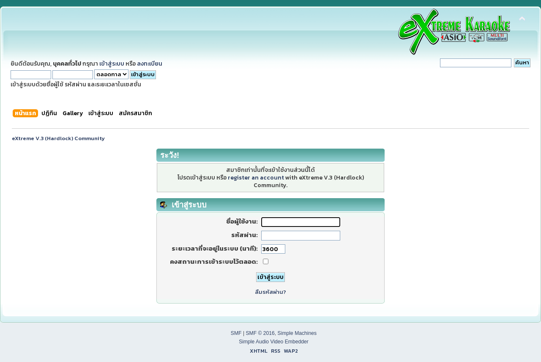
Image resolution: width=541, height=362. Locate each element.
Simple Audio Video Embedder (274, 342)
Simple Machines (297, 333)
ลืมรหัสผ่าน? (270, 292)
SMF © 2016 (260, 333)
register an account (256, 177)
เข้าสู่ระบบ (111, 63)
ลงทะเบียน (149, 63)
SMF (236, 333)
